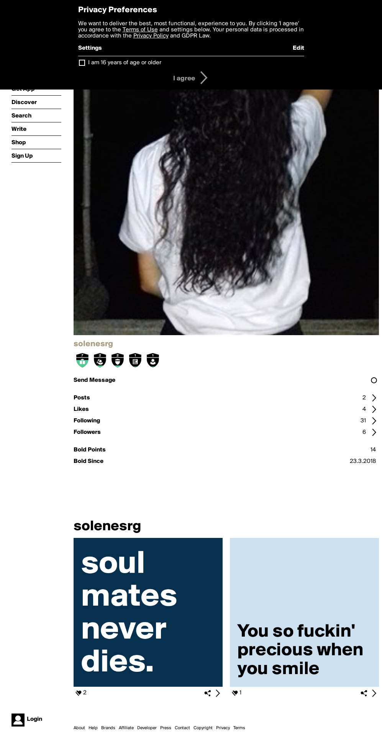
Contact (182, 728)
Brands (108, 728)
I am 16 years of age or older (124, 63)
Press (165, 728)
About (79, 728)
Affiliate (126, 728)
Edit (298, 48)
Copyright (203, 728)
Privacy (223, 728)
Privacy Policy (151, 36)
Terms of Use (140, 30)
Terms (239, 728)
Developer (147, 728)
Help (93, 728)
